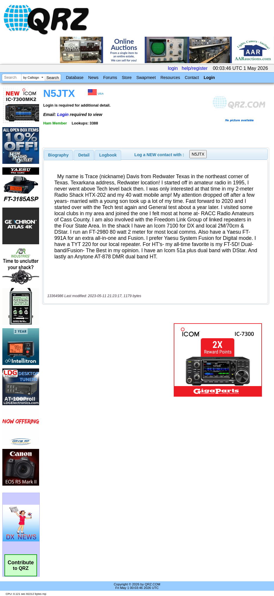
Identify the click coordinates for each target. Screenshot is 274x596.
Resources (170, 77)
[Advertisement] (109, 360)
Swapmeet (146, 77)
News (93, 77)
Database (74, 77)
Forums (110, 77)
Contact (192, 77)
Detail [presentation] (83, 155)
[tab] (58, 155)
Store (126, 77)
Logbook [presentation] (108, 155)
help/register (195, 68)
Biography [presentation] (58, 155)
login (173, 68)
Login (209, 77)
